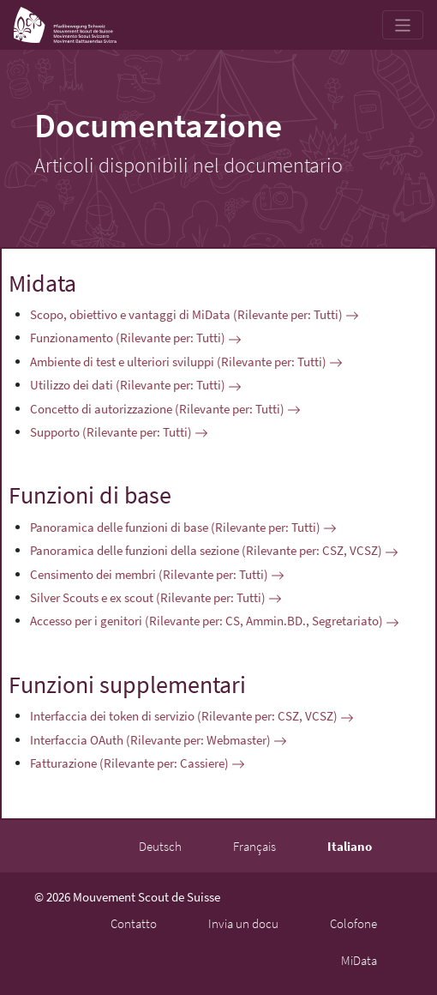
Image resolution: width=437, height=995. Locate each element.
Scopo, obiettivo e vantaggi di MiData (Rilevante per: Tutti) (194, 314)
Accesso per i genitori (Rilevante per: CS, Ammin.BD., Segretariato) (214, 620)
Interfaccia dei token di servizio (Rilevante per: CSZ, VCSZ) (192, 716)
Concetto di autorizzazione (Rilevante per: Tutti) (165, 409)
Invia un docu (243, 923)
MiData (359, 960)
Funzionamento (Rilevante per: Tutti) (136, 337)
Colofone (353, 923)
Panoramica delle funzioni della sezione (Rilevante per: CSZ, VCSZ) (214, 550)
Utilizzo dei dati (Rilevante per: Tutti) (136, 385)
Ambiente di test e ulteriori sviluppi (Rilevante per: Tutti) (186, 361)
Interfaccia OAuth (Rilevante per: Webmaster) (158, 740)
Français (254, 846)
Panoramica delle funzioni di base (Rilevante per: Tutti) (183, 527)
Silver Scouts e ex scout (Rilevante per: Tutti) (156, 597)
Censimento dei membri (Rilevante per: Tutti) (157, 574)
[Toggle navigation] (403, 24)
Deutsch (160, 846)
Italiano (349, 846)
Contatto (134, 923)
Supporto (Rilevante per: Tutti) (119, 432)
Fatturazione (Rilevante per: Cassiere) (137, 763)
